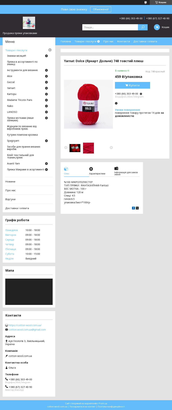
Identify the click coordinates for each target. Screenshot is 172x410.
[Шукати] (143, 27)
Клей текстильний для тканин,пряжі (20, 156)
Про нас (108, 41)
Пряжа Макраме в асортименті (25, 169)
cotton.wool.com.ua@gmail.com (27, 329)
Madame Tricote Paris (19, 100)
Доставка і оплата (145, 41)
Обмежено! (100, 9)
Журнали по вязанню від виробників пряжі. (22, 127)
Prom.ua (103, 403)
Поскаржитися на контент (82, 406)
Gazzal (11, 82)
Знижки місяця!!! (16, 56)
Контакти (123, 41)
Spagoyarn (13, 140)
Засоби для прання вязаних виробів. (23, 148)
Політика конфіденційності (111, 406)
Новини (10, 181)
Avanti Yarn (13, 163)
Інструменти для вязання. (22, 70)
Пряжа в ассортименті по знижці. (22, 63)
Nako (10, 106)
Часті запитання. (71, 49)
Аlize (9, 76)
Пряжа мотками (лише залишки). (20, 119)
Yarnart (11, 88)
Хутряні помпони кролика (22, 135)
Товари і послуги (85, 41)
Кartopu (11, 94)
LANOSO (12, 112)
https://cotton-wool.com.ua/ (25, 325)
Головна (66, 41)
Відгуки (10, 199)
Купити (134, 85)
